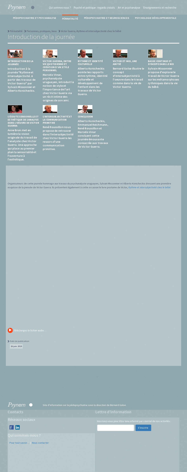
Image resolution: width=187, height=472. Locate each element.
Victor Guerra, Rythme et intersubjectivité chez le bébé (91, 31)
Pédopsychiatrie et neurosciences (106, 18)
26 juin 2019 (16, 346)
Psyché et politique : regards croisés (94, 7)
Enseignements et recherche (159, 7)
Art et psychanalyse (129, 7)
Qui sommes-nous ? (60, 7)
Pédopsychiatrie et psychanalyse (34, 18)
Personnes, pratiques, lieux (42, 31)
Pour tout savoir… (19, 442)
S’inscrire (143, 427)
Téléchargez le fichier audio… (27, 330)
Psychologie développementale (155, 18)
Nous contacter (40, 442)
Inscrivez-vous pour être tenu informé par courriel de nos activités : (134, 421)
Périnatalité (70, 18)
